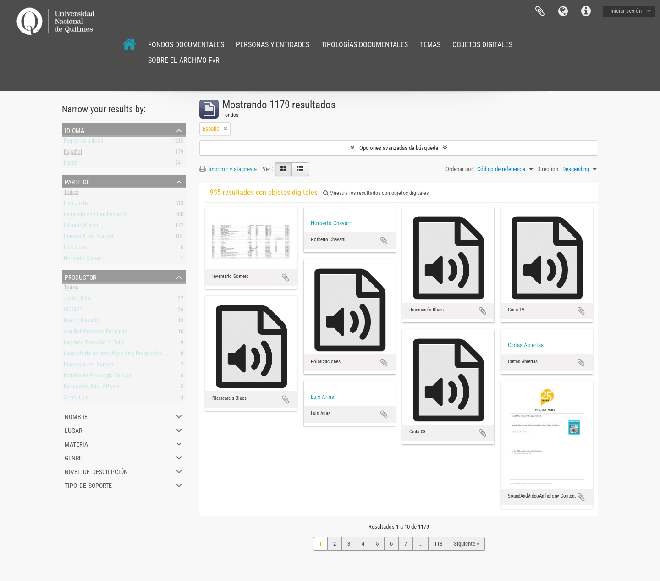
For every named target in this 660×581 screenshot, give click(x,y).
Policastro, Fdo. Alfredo (92, 388)
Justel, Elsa (77, 300)
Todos (71, 193)
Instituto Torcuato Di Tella (94, 344)
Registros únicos (83, 142)
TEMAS (430, 44)
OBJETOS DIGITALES (482, 44)
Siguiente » (466, 543)
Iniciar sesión (626, 10)
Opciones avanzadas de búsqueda (398, 147)
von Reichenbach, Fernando (95, 333)
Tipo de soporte (88, 484)
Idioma (562, 11)
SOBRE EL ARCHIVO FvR (184, 60)
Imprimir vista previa (228, 169)
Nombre (76, 415)
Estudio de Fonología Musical (98, 377)
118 (438, 543)
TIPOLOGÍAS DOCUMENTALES (364, 44)
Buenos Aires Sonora (88, 237)
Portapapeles (539, 11)
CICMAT (73, 311)
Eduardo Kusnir (81, 226)
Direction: (548, 169)
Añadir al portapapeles (285, 277)
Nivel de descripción (96, 470)
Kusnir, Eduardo (81, 322)
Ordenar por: (460, 169)
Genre (73, 457)
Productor (80, 276)
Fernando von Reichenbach (95, 215)
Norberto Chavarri (84, 259)
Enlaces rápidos (585, 11)
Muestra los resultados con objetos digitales (376, 193)
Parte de (77, 181)
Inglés (70, 164)
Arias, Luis (76, 399)
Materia (76, 443)
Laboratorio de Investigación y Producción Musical (123, 355)
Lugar (73, 429)
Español (73, 153)
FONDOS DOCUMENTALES (186, 44)
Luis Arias (75, 248)
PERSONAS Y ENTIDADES (272, 44)
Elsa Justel (76, 204)
